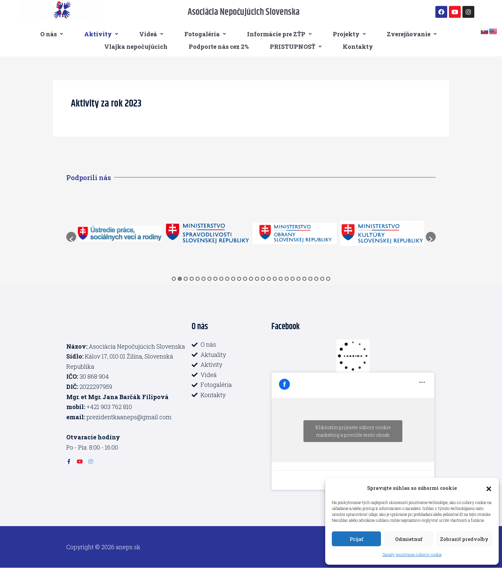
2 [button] (180, 279)
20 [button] (287, 279)
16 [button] (263, 279)
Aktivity (101, 34)
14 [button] (251, 279)
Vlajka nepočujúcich (136, 46)
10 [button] (227, 279)
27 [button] (328, 279)
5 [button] (198, 279)
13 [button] (245, 279)
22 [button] (298, 279)
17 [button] (269, 279)
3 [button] (186, 279)
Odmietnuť (408, 539)
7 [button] (209, 279)
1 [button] (174, 279)
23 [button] (304, 279)
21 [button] (293, 279)
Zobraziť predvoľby (464, 539)
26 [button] (322, 279)
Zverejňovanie (412, 34)
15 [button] (257, 279)
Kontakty (358, 46)
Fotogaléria (205, 34)
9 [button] (221, 279)
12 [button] (239, 279)
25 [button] (316, 279)
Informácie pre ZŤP (279, 34)
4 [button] (192, 279)
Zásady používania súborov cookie (412, 554)
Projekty (349, 34)
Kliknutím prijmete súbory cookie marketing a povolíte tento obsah (353, 431)
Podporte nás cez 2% (219, 46)
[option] (120, 233)
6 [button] (203, 279)
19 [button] (281, 279)
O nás (51, 34)
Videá (151, 34)
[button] (489, 488)
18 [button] (275, 279)
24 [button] (310, 279)
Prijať (356, 539)
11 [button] (233, 279)
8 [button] (215, 279)
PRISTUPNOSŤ (296, 46)
